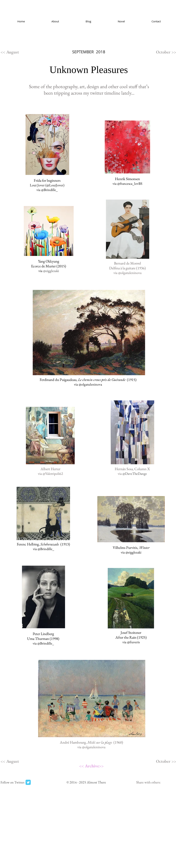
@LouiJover (54, 185)
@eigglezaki (133, 552)
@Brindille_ (49, 189)
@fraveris (133, 642)
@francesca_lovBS (129, 183)
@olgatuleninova (130, 272)
